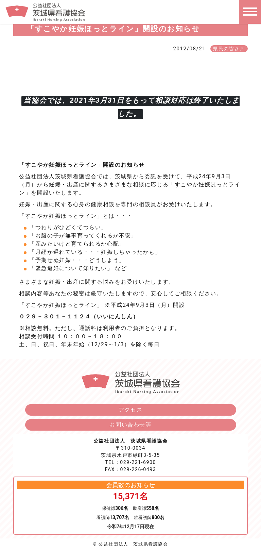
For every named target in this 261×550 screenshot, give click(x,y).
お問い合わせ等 (130, 424)
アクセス (130, 409)
